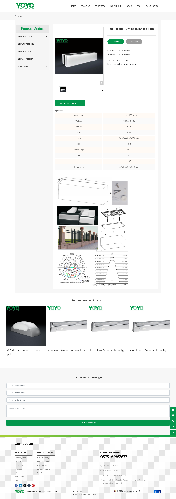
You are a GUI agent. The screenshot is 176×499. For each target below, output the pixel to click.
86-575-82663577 (120, 61)
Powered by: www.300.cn (82, 494)
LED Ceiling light (25, 36)
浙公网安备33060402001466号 (129, 491)
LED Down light (24, 51)
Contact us (134, 42)
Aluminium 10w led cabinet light (149, 351)
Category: (111, 50)
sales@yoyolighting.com (125, 64)
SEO (94, 494)
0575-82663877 (113, 457)
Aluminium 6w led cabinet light (66, 351)
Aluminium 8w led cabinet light (107, 351)
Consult (116, 42)
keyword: (111, 54)
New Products (24, 66)
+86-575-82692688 (114, 470)
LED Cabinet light (25, 59)
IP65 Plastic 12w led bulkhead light (23, 352)
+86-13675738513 (113, 466)
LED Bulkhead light (26, 44)
